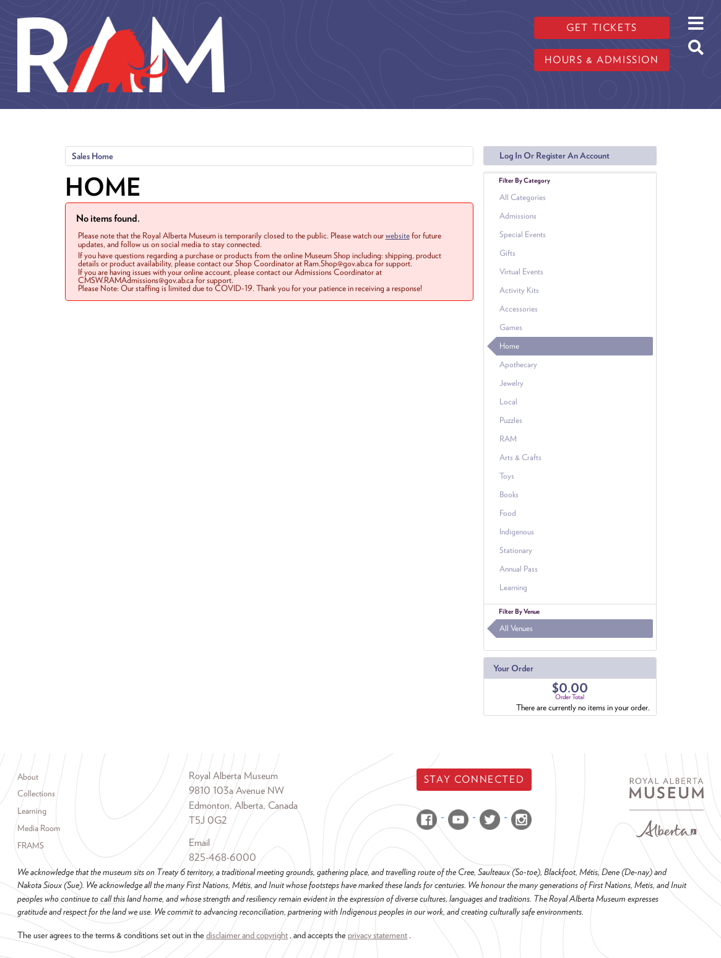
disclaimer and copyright (247, 935)
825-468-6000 (222, 857)
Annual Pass (518, 568)
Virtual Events (521, 271)
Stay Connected (474, 779)
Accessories (518, 308)
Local (508, 401)
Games (510, 327)
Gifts (507, 253)
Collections (36, 793)
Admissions (518, 215)
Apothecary (518, 364)
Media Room (38, 828)
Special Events (522, 234)
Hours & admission (601, 60)
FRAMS (30, 845)
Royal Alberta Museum (233, 776)
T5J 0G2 (208, 820)
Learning (513, 587)
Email (199, 842)
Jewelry (511, 383)
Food (507, 513)
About (27, 777)
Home (509, 346)
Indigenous (516, 531)
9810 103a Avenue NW (236, 790)
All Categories (522, 197)
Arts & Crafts (520, 457)
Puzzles (510, 420)
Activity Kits (519, 290)
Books (509, 494)
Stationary (515, 550)
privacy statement (377, 935)
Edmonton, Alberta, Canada (243, 805)
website (398, 235)
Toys (506, 476)
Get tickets (601, 27)
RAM (508, 438)
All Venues (516, 628)
